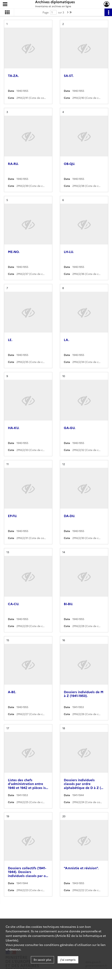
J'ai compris (67, 959)
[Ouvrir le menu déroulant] (5, 4)
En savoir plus (42, 959)
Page (46, 12)
